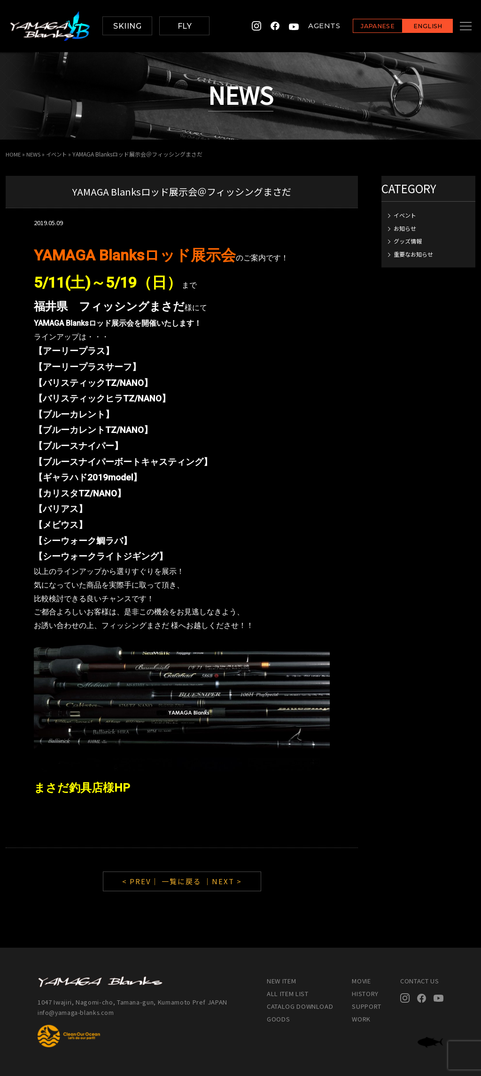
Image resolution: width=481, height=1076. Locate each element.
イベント (59, 154)
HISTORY (365, 993)
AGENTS (312, 26)
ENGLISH (416, 26)
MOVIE (361, 980)
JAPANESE (366, 26)
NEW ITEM (281, 980)
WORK (361, 1018)
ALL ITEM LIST (287, 993)
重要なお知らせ (413, 254)
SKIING (127, 26)
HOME (13, 154)
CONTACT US (419, 980)
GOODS (278, 1018)
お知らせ (405, 228)
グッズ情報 (408, 241)
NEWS (34, 154)
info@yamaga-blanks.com (77, 1011)
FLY (185, 26)
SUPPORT (366, 1006)
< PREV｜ (142, 881)
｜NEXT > (223, 881)
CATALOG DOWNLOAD (300, 1006)
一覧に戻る (182, 881)
